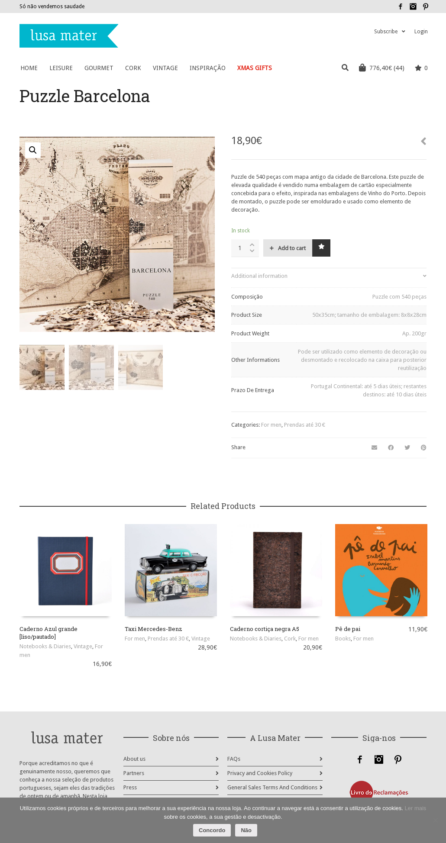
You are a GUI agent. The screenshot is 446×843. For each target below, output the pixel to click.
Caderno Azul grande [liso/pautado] (48, 632)
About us (134, 759)
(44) (381, 67)
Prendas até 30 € (304, 425)
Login (421, 32)
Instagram (413, 6)
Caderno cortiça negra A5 (264, 629)
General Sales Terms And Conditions (272, 787)
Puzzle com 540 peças (399, 296)
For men (271, 425)
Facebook (400, 6)
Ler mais (415, 808)
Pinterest (425, 6)
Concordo (212, 830)
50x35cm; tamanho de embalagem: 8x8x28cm (369, 315)
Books (343, 638)
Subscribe (386, 32)
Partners (133, 773)
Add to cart (292, 248)
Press (130, 787)
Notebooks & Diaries (45, 646)
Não (246, 830)
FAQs (233, 759)
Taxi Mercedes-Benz (153, 629)
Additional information (259, 276)
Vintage (83, 646)
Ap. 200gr (414, 333)
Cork (290, 638)
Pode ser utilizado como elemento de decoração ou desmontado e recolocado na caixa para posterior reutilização (362, 359)
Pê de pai (347, 629)
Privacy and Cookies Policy (259, 773)
